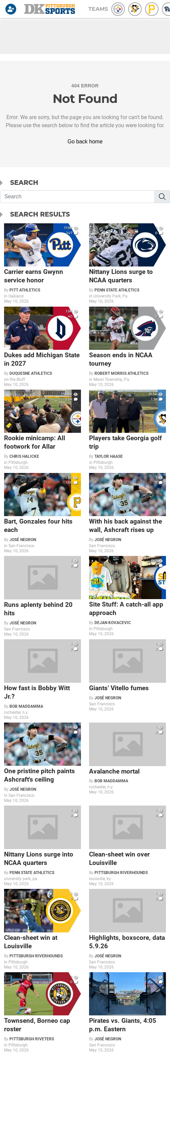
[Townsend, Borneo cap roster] (42, 1012)
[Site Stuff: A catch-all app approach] (127, 596)
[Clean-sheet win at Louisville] (42, 929)
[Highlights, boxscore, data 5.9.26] (127, 929)
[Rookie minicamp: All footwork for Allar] (42, 430)
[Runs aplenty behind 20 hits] (42, 596)
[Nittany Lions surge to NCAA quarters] (127, 263)
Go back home (85, 141)
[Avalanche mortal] (127, 759)
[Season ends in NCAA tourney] (127, 347)
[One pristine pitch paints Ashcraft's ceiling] (42, 763)
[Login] (12, 9)
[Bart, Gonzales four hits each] (42, 513)
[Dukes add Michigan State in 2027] (42, 347)
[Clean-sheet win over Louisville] (127, 846)
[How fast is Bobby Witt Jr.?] (42, 679)
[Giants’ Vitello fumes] (127, 675)
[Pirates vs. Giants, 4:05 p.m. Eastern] (127, 1012)
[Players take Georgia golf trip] (127, 430)
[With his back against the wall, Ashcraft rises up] (127, 513)
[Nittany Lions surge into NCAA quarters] (42, 846)
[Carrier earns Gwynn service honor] (42, 263)
